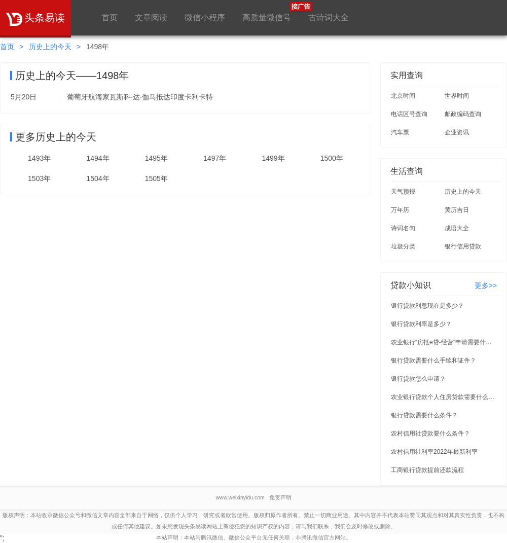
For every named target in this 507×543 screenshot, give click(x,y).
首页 (109, 17)
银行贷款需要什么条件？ (424, 415)
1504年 (97, 178)
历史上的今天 (50, 47)
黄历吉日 (457, 209)
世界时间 (457, 95)
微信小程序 (205, 17)
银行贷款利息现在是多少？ (427, 305)
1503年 (39, 178)
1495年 (156, 158)
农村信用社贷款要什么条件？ (430, 433)
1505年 (156, 178)
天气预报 (403, 191)
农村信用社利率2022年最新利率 (434, 451)
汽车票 (400, 132)
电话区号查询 (409, 114)
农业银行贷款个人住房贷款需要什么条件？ (444, 397)
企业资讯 (457, 132)
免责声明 (280, 497)
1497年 (214, 158)
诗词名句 (403, 228)
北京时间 (403, 95)
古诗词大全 (328, 17)
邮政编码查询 (463, 114)
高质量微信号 (266, 12)
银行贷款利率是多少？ (421, 324)
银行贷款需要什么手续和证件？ (433, 360)
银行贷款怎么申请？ (418, 378)
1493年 (39, 158)
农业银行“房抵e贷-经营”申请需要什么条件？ (444, 342)
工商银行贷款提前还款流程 (427, 470)
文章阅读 (151, 17)
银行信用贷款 (463, 246)
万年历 (400, 209)
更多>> (486, 285)
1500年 (331, 158)
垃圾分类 (403, 246)
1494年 (97, 158)
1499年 (273, 158)
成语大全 (457, 228)
